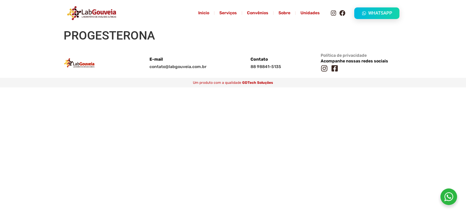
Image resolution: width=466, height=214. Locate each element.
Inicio (203, 12)
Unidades (310, 12)
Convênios (257, 12)
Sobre (284, 12)
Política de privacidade (344, 55)
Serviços (228, 12)
